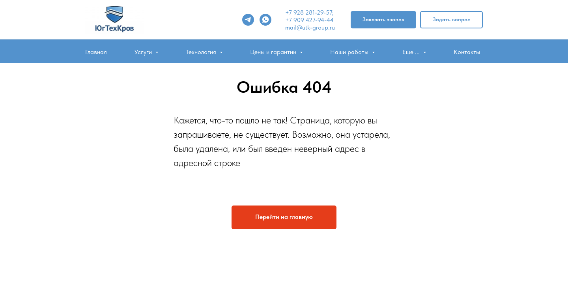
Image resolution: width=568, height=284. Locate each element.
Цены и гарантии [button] (274, 52)
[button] (383, 20)
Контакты (467, 52)
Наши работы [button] (350, 52)
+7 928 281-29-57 (308, 12)
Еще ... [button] (411, 52)
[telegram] (248, 20)
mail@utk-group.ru (310, 27)
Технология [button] (202, 52)
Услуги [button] (144, 52)
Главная (96, 52)
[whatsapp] (265, 20)
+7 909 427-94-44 (309, 20)
